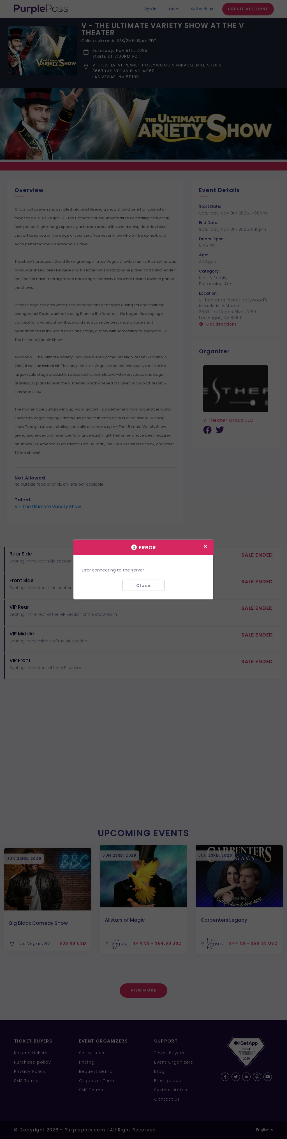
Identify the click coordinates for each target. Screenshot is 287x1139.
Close (143, 585)
